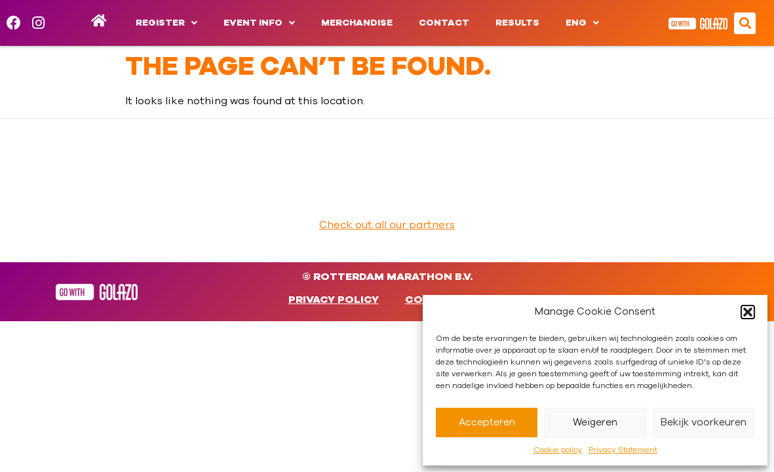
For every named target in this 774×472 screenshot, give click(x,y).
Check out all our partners (387, 225)
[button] (747, 312)
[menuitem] (582, 23)
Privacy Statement (623, 450)
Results (517, 23)
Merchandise (357, 23)
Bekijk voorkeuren (703, 422)
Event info (259, 23)
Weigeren (595, 422)
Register (166, 23)
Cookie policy (557, 450)
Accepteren (487, 422)
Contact (444, 23)
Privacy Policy (333, 299)
